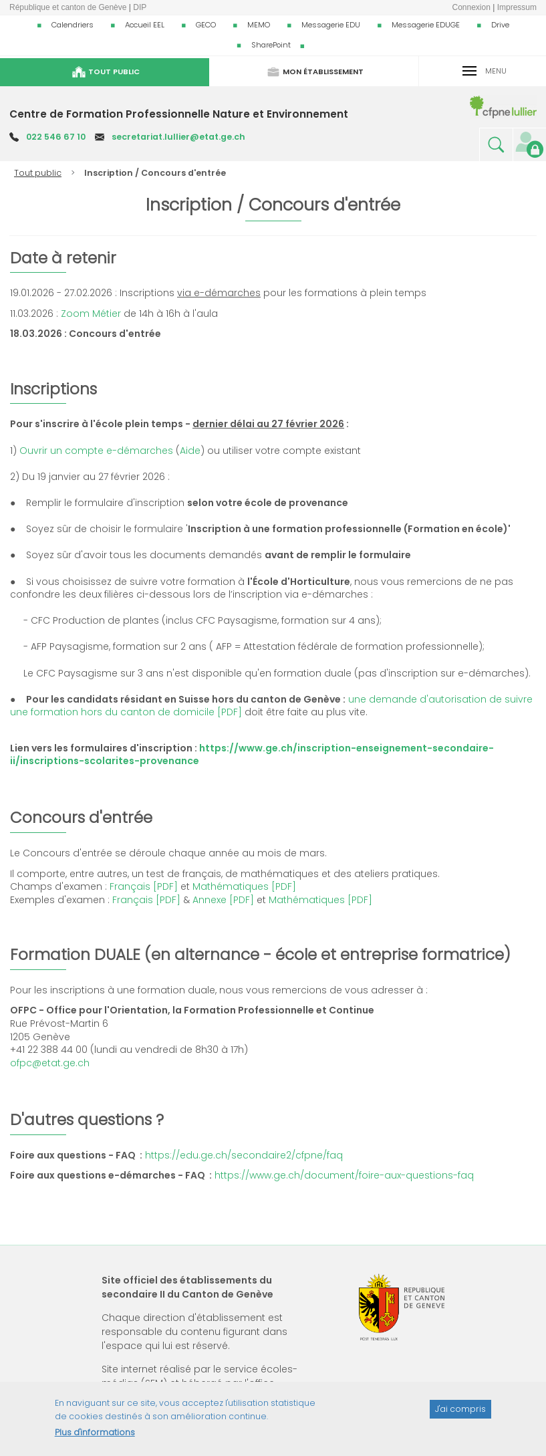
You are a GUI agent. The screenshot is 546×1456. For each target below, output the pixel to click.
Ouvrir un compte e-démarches (96, 450)
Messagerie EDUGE (426, 24)
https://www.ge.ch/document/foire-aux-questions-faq (344, 1175)
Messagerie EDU (330, 24)
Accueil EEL (144, 24)
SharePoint (271, 44)
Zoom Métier (91, 313)
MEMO (258, 24)
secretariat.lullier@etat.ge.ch (178, 136)
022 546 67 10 (56, 136)
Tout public (37, 172)
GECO (206, 24)
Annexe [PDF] (223, 899)
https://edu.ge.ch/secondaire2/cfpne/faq (244, 1155)
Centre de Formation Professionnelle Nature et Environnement (178, 114)
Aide (190, 450)
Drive (500, 24)
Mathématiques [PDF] (244, 886)
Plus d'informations (95, 1438)
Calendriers (72, 24)
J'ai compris (460, 1415)
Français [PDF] (144, 886)
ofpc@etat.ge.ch (50, 1063)
